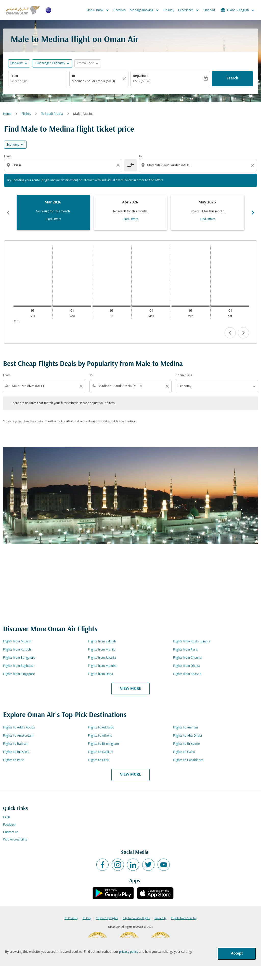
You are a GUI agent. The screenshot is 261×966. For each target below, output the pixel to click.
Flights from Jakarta (102, 658)
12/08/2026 (141, 81)
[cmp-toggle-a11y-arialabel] (130, 165)
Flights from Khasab (187, 674)
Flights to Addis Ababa (19, 727)
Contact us (11, 832)
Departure (140, 76)
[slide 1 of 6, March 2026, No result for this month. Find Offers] (53, 212)
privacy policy (128, 952)
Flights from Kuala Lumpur (192, 641)
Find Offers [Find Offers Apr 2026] (130, 219)
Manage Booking (145, 10)
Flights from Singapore (19, 674)
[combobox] (37, 81)
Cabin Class (184, 375)
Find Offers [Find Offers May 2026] (207, 219)
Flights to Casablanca (188, 760)
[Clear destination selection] (253, 165)
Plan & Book (98, 10)
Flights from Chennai (187, 658)
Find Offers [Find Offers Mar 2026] (53, 219)
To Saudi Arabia (52, 114)
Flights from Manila (101, 650)
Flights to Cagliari (100, 752)
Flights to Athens (100, 736)
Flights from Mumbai (102, 666)
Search (232, 78)
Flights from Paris (185, 650)
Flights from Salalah (102, 641)
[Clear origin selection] (118, 165)
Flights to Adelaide (101, 727)
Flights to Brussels (16, 752)
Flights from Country (184, 918)
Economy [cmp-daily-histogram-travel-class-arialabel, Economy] (12, 145)
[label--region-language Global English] (238, 10)
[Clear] (125, 78)
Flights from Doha (100, 674)
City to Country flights (136, 918)
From (14, 76)
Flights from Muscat (17, 641)
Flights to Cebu (98, 760)
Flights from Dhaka (186, 666)
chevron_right (243, 333)
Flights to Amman (185, 727)
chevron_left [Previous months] (8, 213)
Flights (26, 114)
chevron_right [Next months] (253, 213)
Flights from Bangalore (19, 658)
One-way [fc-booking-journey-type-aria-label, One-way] (16, 63)
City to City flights (107, 918)
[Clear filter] (80, 386)
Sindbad (209, 10)
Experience (189, 10)
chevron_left (230, 333)
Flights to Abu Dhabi (187, 736)
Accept (237, 953)
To (73, 76)
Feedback (9, 825)
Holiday (168, 10)
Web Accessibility (15, 839)
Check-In (119, 10)
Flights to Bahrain (15, 744)
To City (87, 918)
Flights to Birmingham (103, 744)
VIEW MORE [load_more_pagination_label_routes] (130, 689)
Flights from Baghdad (18, 666)
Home (7, 114)
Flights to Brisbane (186, 744)
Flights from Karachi (17, 650)
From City (160, 918)
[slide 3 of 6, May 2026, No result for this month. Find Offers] (207, 212)
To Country (71, 918)
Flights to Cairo (184, 752)
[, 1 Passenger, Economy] (49, 63)
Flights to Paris (13, 760)
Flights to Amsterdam (18, 736)
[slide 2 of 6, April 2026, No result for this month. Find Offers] (130, 212)
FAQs (6, 817)
